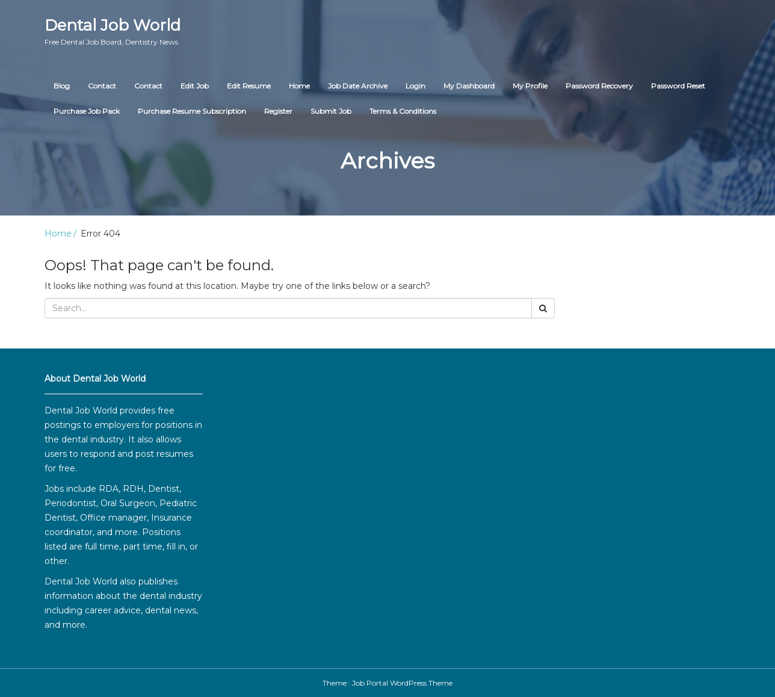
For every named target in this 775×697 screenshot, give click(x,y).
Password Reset (678, 85)
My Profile (530, 85)
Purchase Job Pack (87, 111)
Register (278, 111)
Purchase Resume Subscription (192, 111)
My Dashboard (469, 85)
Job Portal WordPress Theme (402, 682)
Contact (102, 85)
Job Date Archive (358, 85)
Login (415, 85)
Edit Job (195, 85)
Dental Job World (113, 31)
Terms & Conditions (402, 111)
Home (299, 85)
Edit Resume (249, 85)
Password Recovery (599, 85)
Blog (62, 85)
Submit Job (330, 111)
